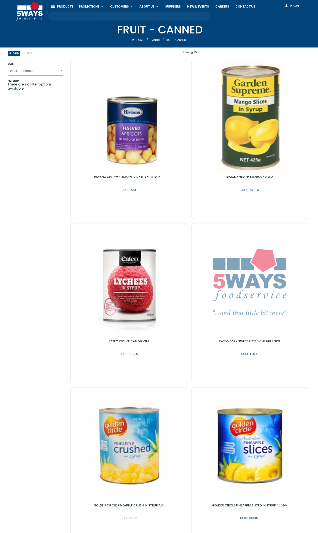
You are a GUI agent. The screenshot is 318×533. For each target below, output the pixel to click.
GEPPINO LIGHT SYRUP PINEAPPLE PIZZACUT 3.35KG (159, 325)
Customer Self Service (140, 521)
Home (138, 40)
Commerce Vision (173, 521)
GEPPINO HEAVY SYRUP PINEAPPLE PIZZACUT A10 (98, 325)
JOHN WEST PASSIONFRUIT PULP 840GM (219, 325)
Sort (11, 63)
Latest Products (136, 421)
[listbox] (36, 71)
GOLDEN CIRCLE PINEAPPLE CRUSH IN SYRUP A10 (98, 222)
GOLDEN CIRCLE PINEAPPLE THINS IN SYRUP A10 (280, 222)
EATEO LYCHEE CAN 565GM (220, 117)
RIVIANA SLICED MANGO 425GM (159, 117)
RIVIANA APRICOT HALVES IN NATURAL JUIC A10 (98, 118)
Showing (189, 52)
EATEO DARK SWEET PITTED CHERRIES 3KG (280, 118)
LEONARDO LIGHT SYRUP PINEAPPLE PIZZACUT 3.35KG (280, 325)
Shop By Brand (182, 421)
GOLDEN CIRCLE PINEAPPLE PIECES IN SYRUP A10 (219, 222)
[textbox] (125, 15)
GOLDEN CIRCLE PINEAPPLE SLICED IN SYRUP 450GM (159, 222)
